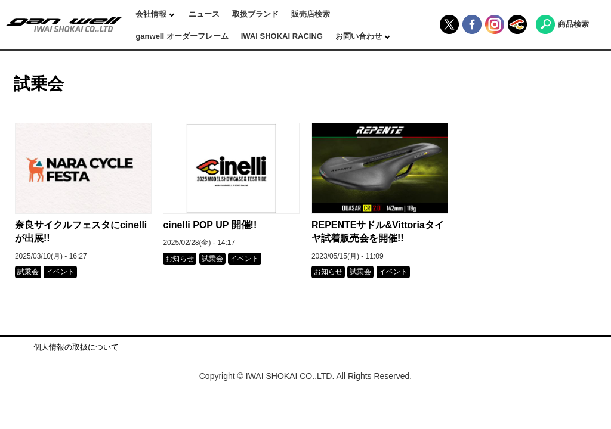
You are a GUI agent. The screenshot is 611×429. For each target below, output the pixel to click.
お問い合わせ (359, 36)
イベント (60, 272)
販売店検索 (310, 14)
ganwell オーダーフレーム (181, 36)
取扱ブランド (255, 14)
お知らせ (179, 258)
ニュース (204, 14)
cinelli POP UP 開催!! (210, 225)
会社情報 (152, 14)
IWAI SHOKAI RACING (282, 36)
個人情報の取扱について (76, 347)
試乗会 (28, 272)
